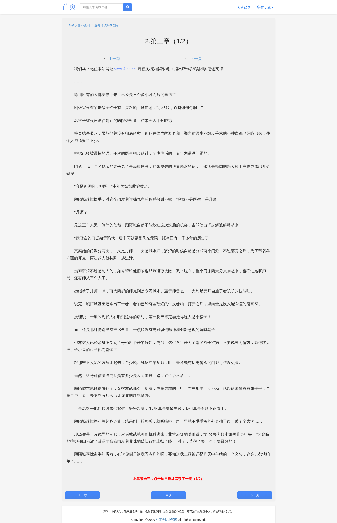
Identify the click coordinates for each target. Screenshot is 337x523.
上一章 (114, 58)
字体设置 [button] (265, 7)
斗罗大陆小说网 (79, 25)
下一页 (196, 58)
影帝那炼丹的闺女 (106, 25)
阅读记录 (244, 7)
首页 (69, 6)
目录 (168, 495)
